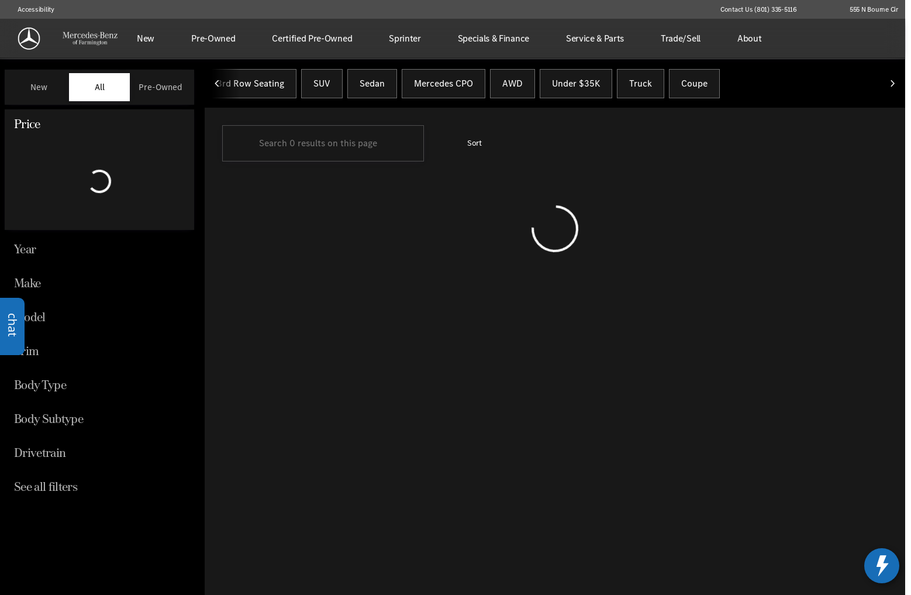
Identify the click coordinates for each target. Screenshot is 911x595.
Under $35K (576, 87)
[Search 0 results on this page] (323, 146)
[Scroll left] (217, 87)
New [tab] (38, 87)
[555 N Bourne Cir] (868, 9)
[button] (822, 9)
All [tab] (100, 87)
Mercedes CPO (443, 87)
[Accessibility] (31, 9)
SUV (321, 87)
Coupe (694, 87)
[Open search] (878, 38)
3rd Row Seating (250, 87)
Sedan (372, 87)
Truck (640, 87)
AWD (512, 87)
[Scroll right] (892, 87)
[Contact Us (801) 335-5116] (758, 9)
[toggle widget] (881, 565)
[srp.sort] (468, 146)
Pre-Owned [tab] (160, 87)
